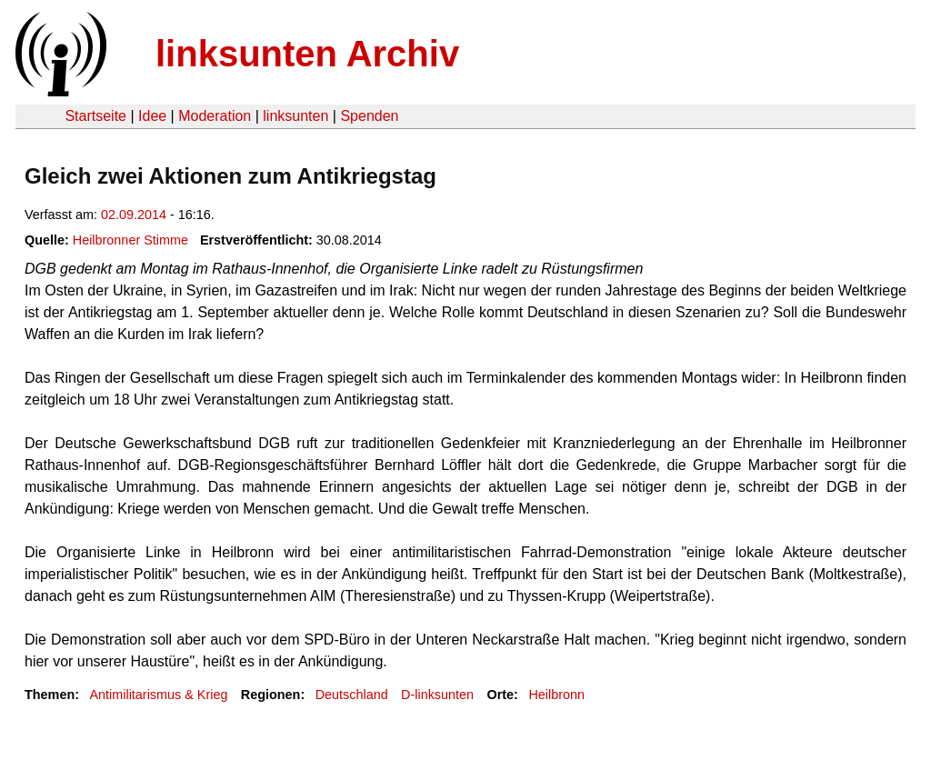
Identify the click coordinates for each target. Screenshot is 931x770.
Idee (152, 116)
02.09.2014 (133, 214)
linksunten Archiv (307, 54)
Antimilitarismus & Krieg (158, 694)
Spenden (369, 116)
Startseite (95, 116)
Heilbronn (556, 694)
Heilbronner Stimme (130, 240)
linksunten (295, 116)
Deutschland (351, 694)
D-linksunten (437, 694)
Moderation (214, 116)
